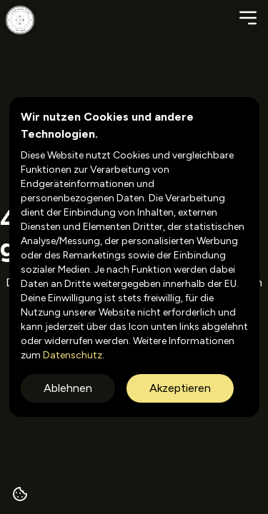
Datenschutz (71, 355)
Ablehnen (68, 388)
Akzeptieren (180, 388)
